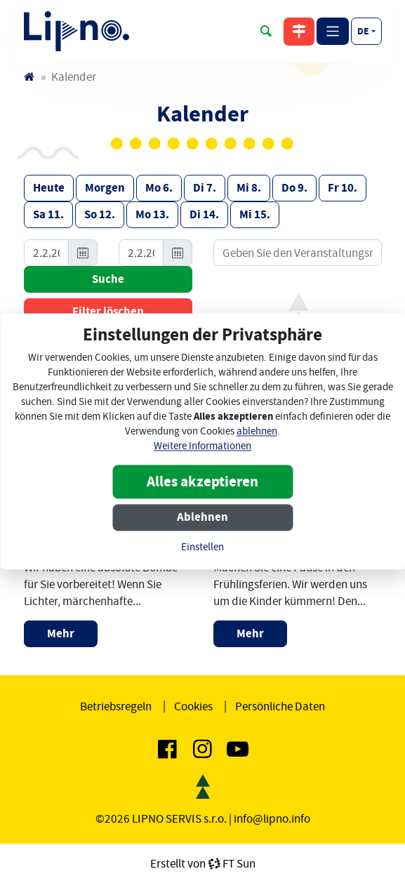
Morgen (105, 188)
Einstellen (202, 548)
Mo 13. (152, 214)
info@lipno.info (272, 818)
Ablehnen (202, 518)
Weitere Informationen (202, 446)
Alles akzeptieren (202, 482)
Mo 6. (159, 188)
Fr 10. (342, 188)
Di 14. (204, 214)
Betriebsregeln (116, 706)
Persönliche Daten (280, 706)
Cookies (193, 706)
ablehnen (257, 432)
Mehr (60, 633)
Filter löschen (108, 311)
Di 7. (204, 188)
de (363, 31)
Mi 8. (249, 188)
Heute (49, 188)
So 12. (99, 214)
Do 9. (294, 188)
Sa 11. (48, 214)
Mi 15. (254, 214)
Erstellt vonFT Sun (202, 863)
